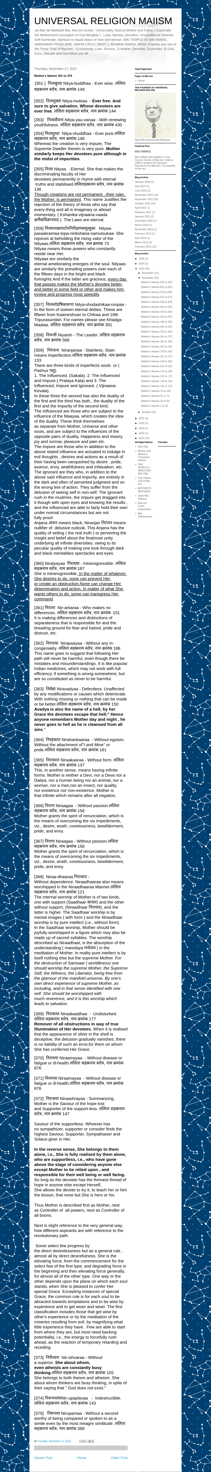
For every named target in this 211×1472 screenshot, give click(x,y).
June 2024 (141, 190)
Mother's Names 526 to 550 (156, 302)
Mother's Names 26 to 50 (155, 401)
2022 (142, 268)
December (148, 273)
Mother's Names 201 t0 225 (156, 366)
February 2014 (143, 246)
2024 (142, 263)
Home (81, 1458)
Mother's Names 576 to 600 (156, 292)
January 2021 (142, 216)
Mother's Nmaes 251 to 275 (156, 356)
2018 (142, 428)
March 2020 (141, 225)
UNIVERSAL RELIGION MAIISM (103, 21)
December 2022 (144, 195)
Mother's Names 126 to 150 (156, 381)
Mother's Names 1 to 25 (154, 406)
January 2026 (142, 182)
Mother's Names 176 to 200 (156, 371)
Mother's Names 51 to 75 (155, 396)
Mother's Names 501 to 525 (156, 307)
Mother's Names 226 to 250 (156, 361)
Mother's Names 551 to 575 (156, 297)
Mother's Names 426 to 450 (156, 321)
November (148, 278)
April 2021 (140, 207)
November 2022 (144, 199)
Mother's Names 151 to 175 (156, 376)
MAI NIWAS (143, 151)
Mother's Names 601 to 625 (156, 287)
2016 (142, 433)
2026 (142, 258)
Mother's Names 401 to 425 (156, 326)
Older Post (119, 1458)
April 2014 (140, 238)
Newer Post (43, 1458)
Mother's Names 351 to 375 (156, 336)
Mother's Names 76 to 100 (156, 391)
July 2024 (140, 186)
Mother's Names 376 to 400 (156, 331)
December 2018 (144, 229)
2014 (142, 438)
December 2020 (144, 220)
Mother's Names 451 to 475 (156, 316)
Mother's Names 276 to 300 (156, 351)
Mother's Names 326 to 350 (156, 341)
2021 (142, 418)
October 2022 (142, 203)
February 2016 (143, 233)
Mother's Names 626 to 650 (156, 282)
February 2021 (143, 212)
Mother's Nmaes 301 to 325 (156, 346)
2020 (142, 423)
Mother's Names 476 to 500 (156, 311)
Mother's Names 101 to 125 (156, 386)
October (146, 412)
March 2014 (141, 242)
